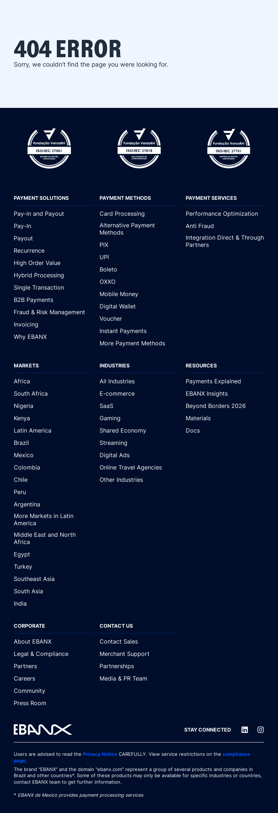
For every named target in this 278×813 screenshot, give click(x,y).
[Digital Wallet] (139, 306)
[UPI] (139, 257)
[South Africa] (53, 393)
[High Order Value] (53, 262)
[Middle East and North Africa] (53, 538)
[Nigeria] (53, 405)
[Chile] (53, 479)
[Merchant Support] (139, 653)
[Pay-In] (53, 226)
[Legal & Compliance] (53, 653)
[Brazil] (53, 442)
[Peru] (53, 492)
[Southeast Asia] (53, 578)
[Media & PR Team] (139, 678)
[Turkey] (53, 566)
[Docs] (225, 430)
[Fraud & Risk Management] (53, 312)
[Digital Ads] (139, 455)
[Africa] (53, 381)
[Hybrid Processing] (53, 275)
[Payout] (53, 238)
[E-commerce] (139, 393)
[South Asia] (53, 591)
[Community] (53, 690)
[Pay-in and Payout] (53, 213)
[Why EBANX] (53, 336)
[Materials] (225, 418)
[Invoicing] (53, 324)
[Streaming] (139, 442)
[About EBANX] (53, 641)
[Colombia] (53, 467)
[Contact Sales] (139, 641)
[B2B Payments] (53, 299)
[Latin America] (53, 430)
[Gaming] (139, 418)
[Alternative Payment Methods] (139, 229)
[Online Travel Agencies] (139, 467)
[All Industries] (139, 381)
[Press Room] (53, 703)
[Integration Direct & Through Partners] (225, 241)
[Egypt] (53, 554)
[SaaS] (139, 405)
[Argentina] (53, 504)
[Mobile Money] (139, 294)
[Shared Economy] (139, 430)
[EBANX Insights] (225, 393)
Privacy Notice (100, 754)
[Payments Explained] (225, 381)
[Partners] (53, 666)
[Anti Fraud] (225, 226)
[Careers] (53, 678)
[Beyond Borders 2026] (225, 405)
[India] (53, 603)
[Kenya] (53, 418)
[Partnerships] (139, 666)
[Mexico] (53, 455)
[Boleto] (139, 269)
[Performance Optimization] (225, 213)
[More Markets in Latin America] (53, 519)
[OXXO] (139, 281)
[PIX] (139, 244)
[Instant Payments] (139, 331)
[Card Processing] (139, 213)
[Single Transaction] (53, 287)
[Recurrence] (53, 250)
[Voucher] (139, 318)
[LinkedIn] (244, 729)
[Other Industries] (139, 479)
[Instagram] (260, 729)
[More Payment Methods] (139, 343)
